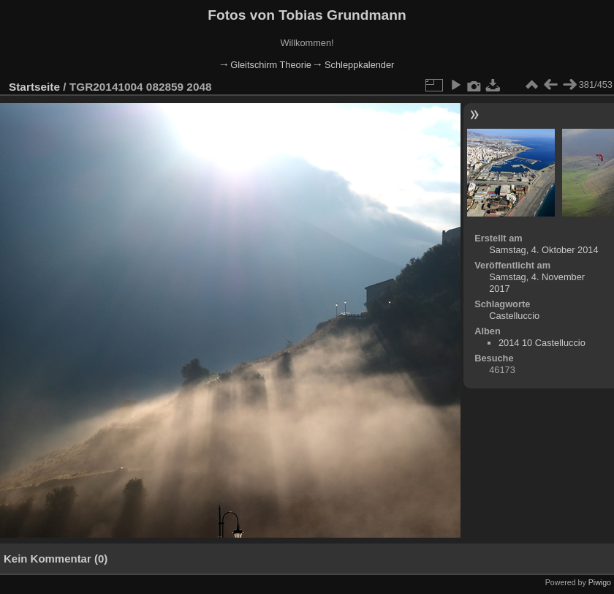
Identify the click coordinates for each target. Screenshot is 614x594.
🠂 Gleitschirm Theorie (265, 64)
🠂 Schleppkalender (354, 64)
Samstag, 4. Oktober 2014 (543, 249)
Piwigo (599, 582)
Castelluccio (514, 315)
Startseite (34, 86)
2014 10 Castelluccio (542, 342)
